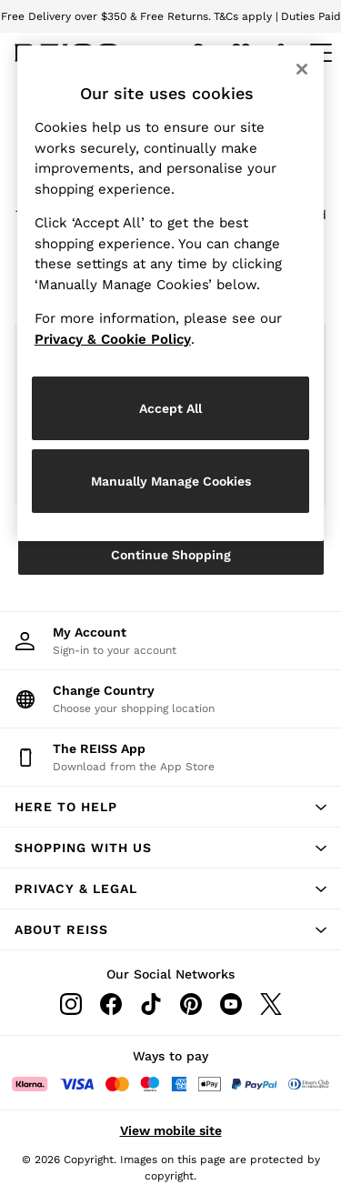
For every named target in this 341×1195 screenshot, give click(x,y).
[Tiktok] (151, 1004)
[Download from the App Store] (170, 757)
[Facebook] (111, 1004)
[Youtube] (231, 1004)
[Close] (302, 69)
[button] (170, 807)
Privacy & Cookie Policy (113, 339)
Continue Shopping (171, 554)
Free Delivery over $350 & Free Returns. (106, 16)
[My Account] (170, 640)
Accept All (170, 408)
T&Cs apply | (246, 16)
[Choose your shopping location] (170, 699)
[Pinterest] (191, 1004)
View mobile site (171, 1130)
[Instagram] (71, 1004)
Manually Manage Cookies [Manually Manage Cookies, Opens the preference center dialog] (171, 481)
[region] (171, 293)
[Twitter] (271, 1004)
